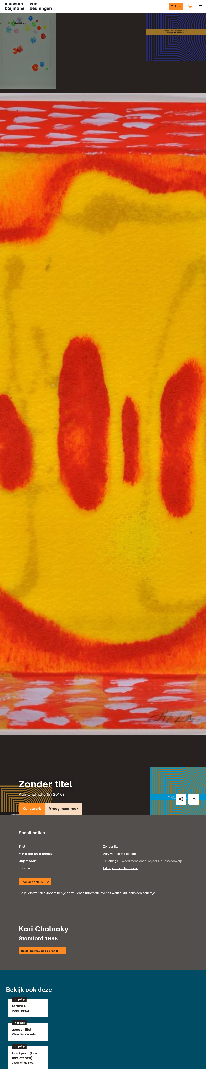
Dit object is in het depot (120, 794)
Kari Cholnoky (32, 720)
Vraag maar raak (63, 735)
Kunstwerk (32, 735)
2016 (58, 720)
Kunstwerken (17, 23)
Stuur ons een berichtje (138, 818)
